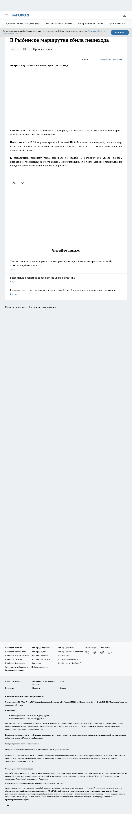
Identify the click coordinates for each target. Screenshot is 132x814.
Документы (36, 663)
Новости (36, 688)
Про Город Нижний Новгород (70, 651)
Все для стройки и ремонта (59, 23)
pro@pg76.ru (44, 715)
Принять (120, 32)
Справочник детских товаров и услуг (22, 23)
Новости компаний (13, 681)
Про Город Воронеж (13, 648)
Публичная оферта (39, 667)
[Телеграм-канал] (102, 652)
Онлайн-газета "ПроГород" (69, 663)
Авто (15, 49)
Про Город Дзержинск (40, 648)
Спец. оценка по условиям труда (19, 769)
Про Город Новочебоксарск (17, 655)
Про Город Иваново (66, 648)
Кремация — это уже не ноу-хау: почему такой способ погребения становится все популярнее (66, 292)
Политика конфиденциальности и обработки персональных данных (34, 783)
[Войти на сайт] (124, 15)
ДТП (25, 49)
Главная (63, 688)
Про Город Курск (38, 651)
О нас (62, 681)
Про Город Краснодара (15, 663)
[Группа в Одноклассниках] (94, 652)
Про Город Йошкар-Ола (15, 651)
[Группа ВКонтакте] (87, 652)
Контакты (9, 688)
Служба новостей (110, 59)
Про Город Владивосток (68, 659)
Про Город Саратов (13, 659)
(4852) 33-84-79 (26, 718)
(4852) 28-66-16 (32, 715)
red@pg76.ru (39, 718)
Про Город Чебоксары (40, 659)
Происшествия (42, 49)
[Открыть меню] (6, 15)
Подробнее (43, 779)
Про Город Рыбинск (39, 655)
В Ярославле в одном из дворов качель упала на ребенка (66, 280)
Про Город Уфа (64, 655)
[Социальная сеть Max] (110, 652)
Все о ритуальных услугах (90, 23)
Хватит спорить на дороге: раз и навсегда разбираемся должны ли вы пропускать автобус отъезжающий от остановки (66, 265)
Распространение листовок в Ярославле (22, 744)
